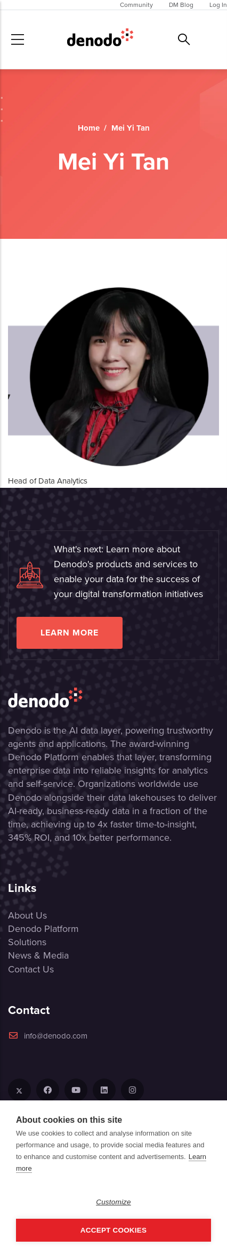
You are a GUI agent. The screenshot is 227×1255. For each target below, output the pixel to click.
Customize (113, 1202)
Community (136, 5)
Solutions (27, 942)
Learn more (69, 632)
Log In (218, 5)
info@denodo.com (47, 1036)
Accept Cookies (113, 1230)
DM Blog (181, 5)
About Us (27, 915)
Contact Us (31, 969)
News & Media (38, 955)
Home (89, 128)
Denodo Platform (43, 929)
